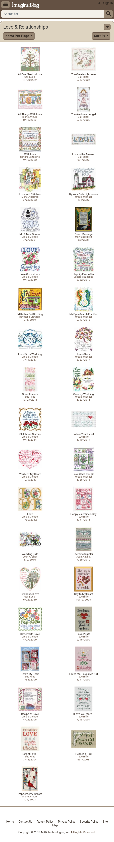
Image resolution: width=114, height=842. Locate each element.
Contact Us (25, 821)
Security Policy (89, 821)
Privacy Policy (66, 821)
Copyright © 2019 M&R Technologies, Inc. (44, 832)
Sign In (105, 3)
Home (10, 821)
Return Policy (45, 821)
